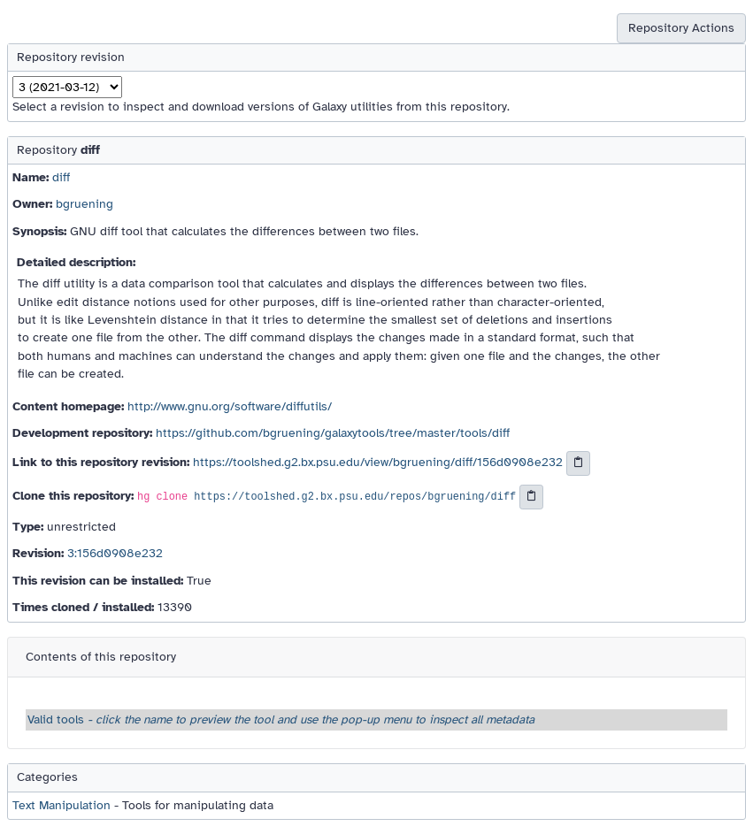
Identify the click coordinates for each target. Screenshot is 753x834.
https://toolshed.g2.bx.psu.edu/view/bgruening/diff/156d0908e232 (378, 463)
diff (61, 177)
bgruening (84, 203)
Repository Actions (681, 27)
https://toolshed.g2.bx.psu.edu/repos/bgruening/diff (355, 498)
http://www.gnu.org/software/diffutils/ (229, 406)
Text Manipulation (61, 805)
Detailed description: (76, 262)
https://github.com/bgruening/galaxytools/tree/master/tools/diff (333, 432)
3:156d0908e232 (115, 553)
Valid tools (280, 719)
